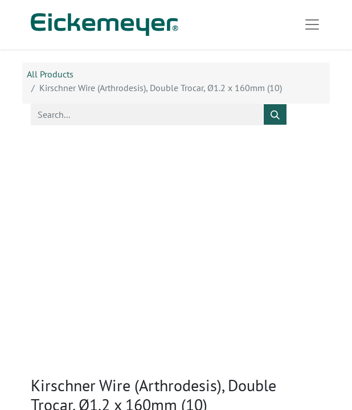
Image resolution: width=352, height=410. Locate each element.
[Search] (275, 114)
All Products (50, 74)
